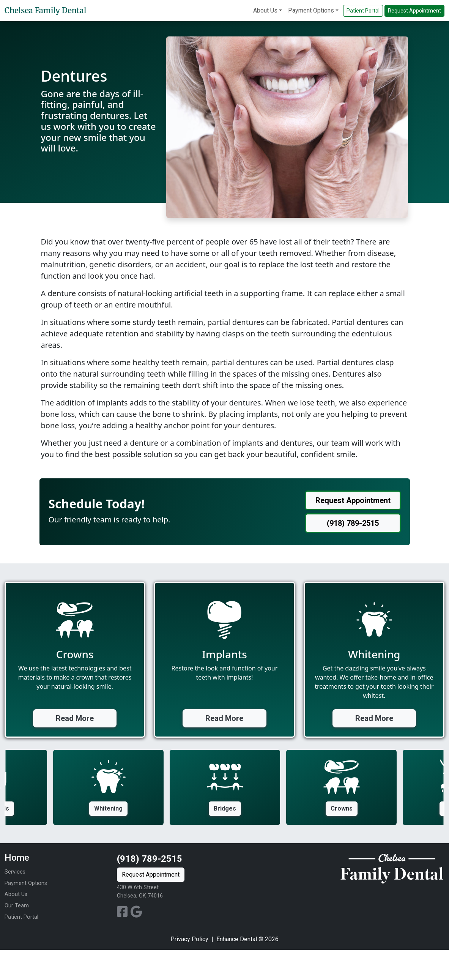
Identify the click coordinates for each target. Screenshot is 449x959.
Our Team (17, 905)
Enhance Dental (236, 939)
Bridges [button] (225, 808)
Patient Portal (21, 917)
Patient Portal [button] (363, 11)
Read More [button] (75, 718)
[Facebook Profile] (124, 914)
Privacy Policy (189, 939)
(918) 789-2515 (149, 858)
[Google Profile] (136, 914)
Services (15, 872)
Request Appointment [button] (414, 11)
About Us (265, 10)
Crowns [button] (342, 808)
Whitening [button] (108, 808)
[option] (225, 787)
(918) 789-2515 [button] (353, 523)
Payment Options (311, 10)
